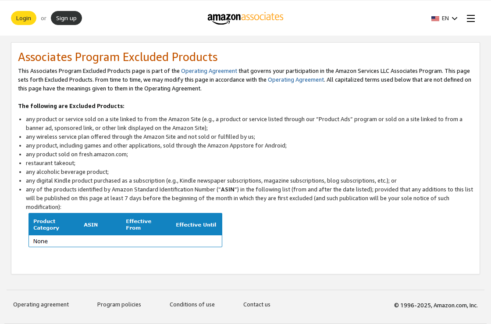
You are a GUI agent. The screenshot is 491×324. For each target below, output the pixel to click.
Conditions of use (192, 304)
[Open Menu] (469, 18)
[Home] (245, 18)
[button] (444, 18)
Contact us (256, 304)
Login (23, 18)
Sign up (66, 18)
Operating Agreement (209, 70)
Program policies (119, 304)
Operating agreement (41, 304)
